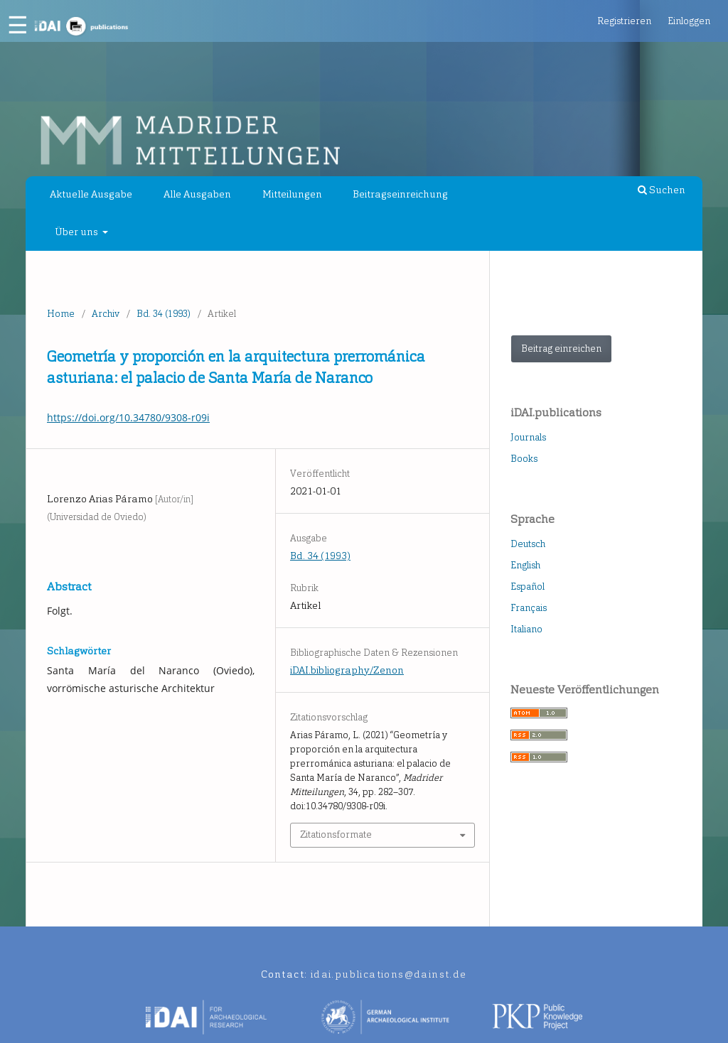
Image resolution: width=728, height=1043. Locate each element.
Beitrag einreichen (561, 348)
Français (528, 608)
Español (527, 586)
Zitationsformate (336, 834)
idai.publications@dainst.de (389, 974)
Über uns (77, 232)
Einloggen (689, 21)
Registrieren (624, 21)
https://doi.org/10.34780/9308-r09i (128, 417)
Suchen (661, 190)
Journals (528, 437)
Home (61, 314)
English (525, 565)
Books (523, 459)
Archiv (105, 314)
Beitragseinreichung (400, 194)
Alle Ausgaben (197, 194)
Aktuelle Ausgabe (91, 194)
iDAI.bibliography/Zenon (347, 670)
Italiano (526, 629)
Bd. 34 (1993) (163, 314)
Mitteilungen (292, 194)
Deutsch (527, 544)
